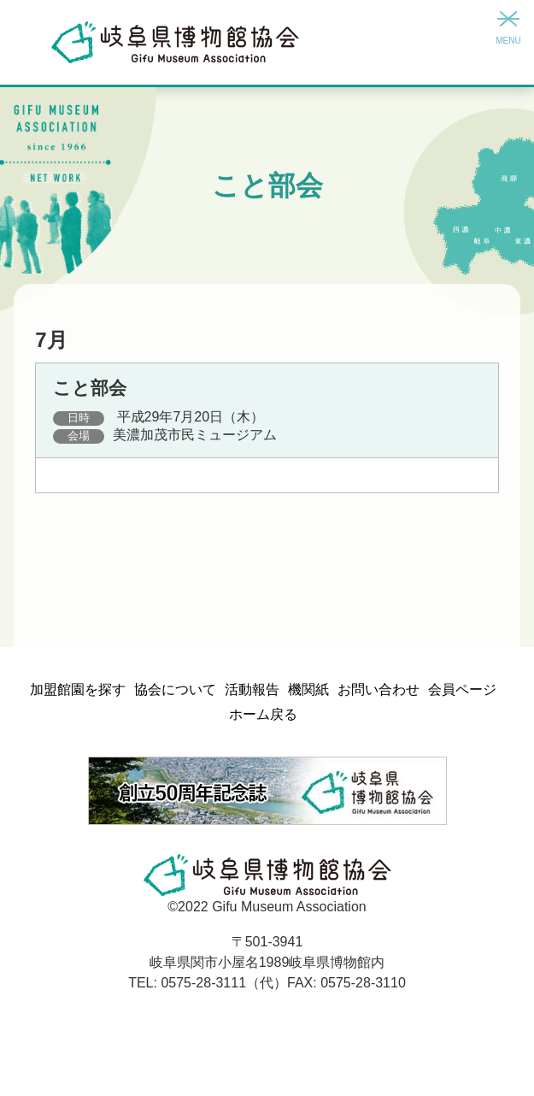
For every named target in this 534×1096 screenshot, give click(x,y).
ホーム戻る (263, 714)
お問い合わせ (378, 689)
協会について (175, 689)
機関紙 (308, 689)
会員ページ (462, 689)
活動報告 (252, 689)
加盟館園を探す (78, 689)
